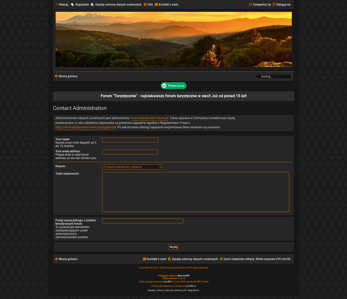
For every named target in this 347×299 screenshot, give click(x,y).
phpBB (167, 281)
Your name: (62, 139)
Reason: (60, 166)
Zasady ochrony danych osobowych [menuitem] (118, 4)
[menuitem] (148, 4)
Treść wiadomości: (67, 173)
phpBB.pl (191, 286)
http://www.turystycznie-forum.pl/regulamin (85, 127)
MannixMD (184, 275)
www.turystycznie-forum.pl (149, 118)
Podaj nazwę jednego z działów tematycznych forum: (75, 222)
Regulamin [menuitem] (82, 4)
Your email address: (67, 151)
